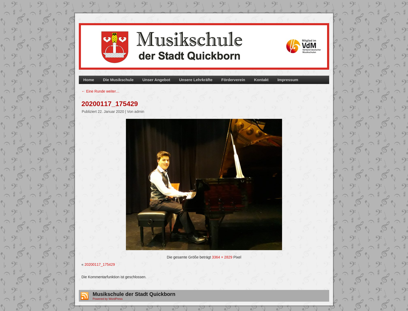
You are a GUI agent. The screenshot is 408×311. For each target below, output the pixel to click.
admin (139, 111)
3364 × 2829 (222, 257)
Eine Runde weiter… (100, 91)
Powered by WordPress (108, 298)
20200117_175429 (109, 104)
